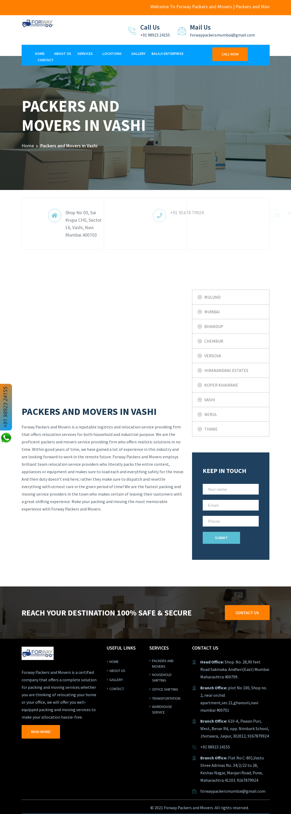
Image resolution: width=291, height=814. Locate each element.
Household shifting (162, 677)
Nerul (210, 414)
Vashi (209, 399)
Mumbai (212, 311)
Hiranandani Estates (226, 370)
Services (85, 53)
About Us (62, 53)
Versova (212, 355)
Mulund (212, 297)
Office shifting (165, 689)
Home (40, 53)
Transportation (166, 698)
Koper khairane (221, 385)
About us (117, 670)
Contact (46, 60)
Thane (211, 429)
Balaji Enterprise (168, 53)
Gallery (138, 53)
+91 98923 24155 (5, 407)
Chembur (213, 341)
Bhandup (213, 326)
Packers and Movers (163, 663)
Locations (112, 53)
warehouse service (162, 709)
